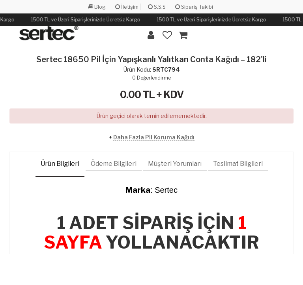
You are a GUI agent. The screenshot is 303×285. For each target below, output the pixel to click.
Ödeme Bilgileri (114, 163)
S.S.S (157, 7)
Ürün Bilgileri (60, 163)
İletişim (126, 7)
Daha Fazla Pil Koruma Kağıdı (154, 137)
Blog (97, 7)
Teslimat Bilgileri (238, 163)
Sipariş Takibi (194, 7)
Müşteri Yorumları (175, 163)
